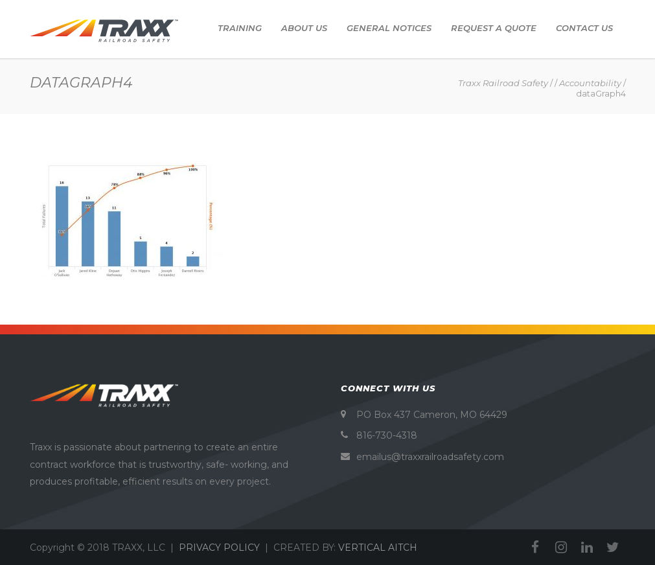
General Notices (389, 28)
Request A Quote (493, 28)
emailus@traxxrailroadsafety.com (430, 457)
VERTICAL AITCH (377, 547)
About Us (304, 28)
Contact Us (584, 28)
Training (240, 28)
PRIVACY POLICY (219, 547)
